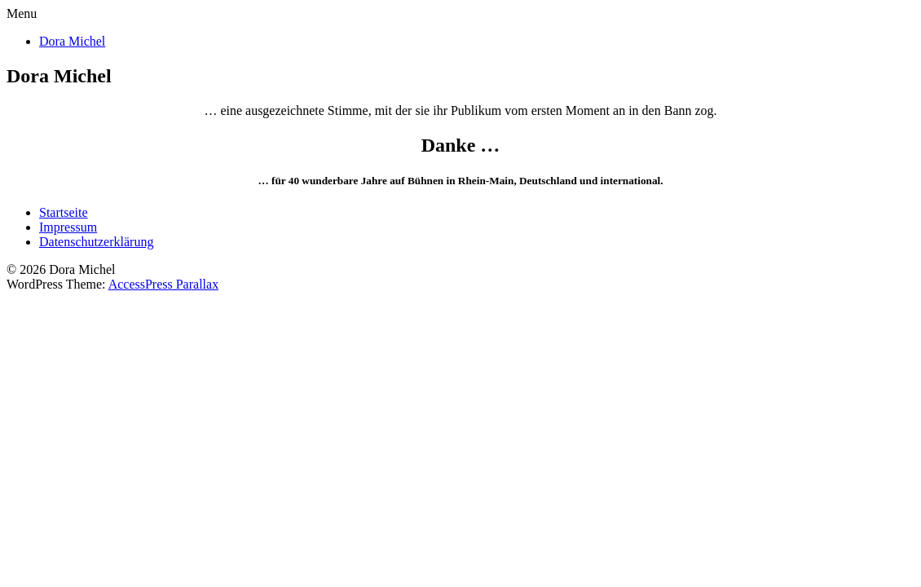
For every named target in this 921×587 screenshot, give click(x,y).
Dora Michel (72, 41)
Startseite (63, 212)
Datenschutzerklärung (96, 242)
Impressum (68, 227)
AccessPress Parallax (163, 284)
